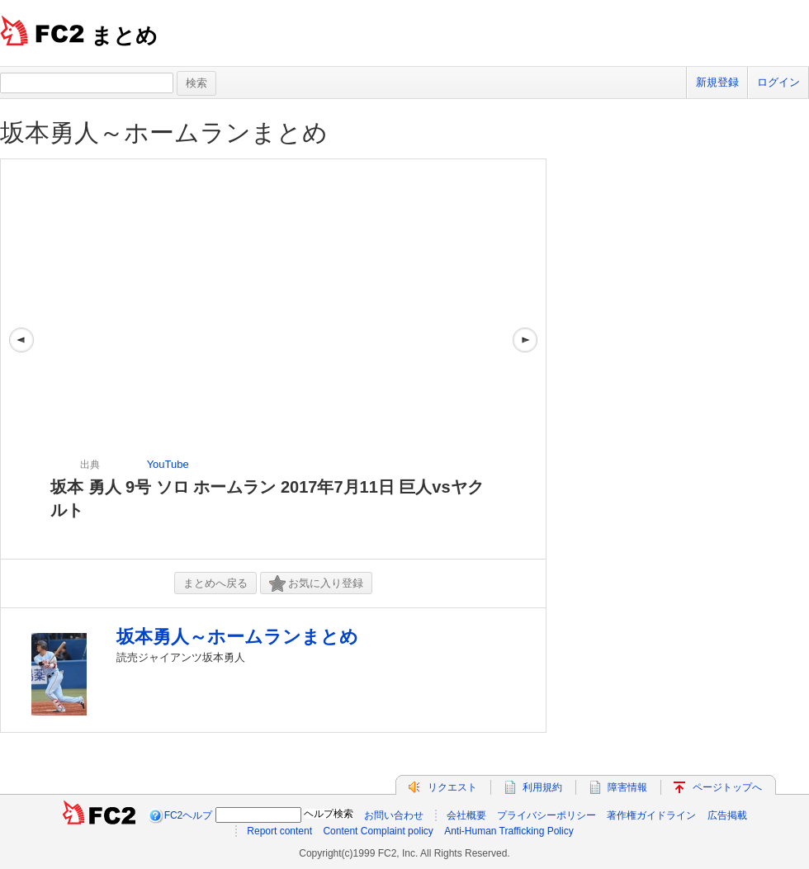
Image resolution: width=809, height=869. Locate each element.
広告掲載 (727, 815)
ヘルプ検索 (328, 814)
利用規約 (542, 787)
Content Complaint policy (378, 831)
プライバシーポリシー (546, 815)
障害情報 (627, 787)
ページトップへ (727, 787)
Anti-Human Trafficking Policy (509, 831)
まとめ (124, 35)
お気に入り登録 (316, 584)
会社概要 (466, 815)
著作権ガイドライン (651, 815)
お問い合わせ (393, 815)
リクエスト (452, 787)
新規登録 (717, 82)
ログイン (778, 82)
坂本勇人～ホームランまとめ (164, 132)
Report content (279, 831)
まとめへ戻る (215, 583)
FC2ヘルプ (188, 815)
